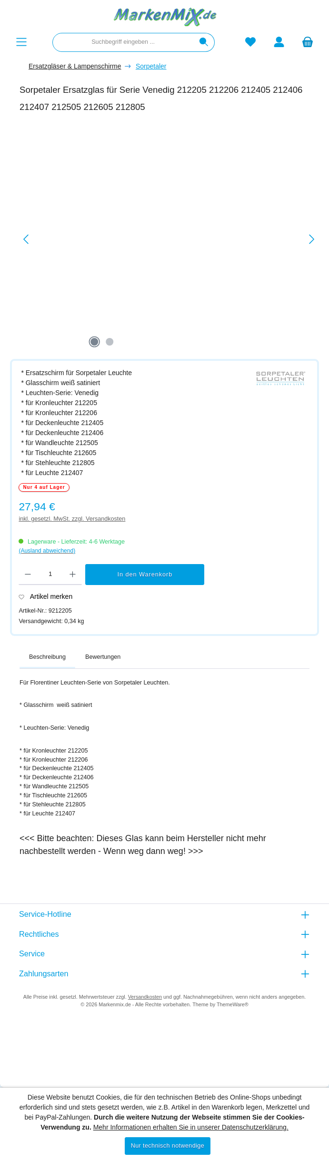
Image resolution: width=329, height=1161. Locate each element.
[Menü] (21, 42)
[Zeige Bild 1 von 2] (94, 342)
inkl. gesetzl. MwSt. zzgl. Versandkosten (72, 519)
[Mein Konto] (279, 42)
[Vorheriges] (27, 239)
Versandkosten (145, 997)
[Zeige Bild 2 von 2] (109, 342)
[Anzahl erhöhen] (72, 574)
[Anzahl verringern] (28, 574)
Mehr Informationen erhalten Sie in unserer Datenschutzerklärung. (191, 1127)
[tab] (47, 657)
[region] (169, 239)
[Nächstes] (311, 239)
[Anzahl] (50, 574)
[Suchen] (204, 42)
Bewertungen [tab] (102, 657)
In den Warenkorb (145, 574)
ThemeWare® (233, 1004)
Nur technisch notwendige (168, 1145)
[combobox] (123, 42)
